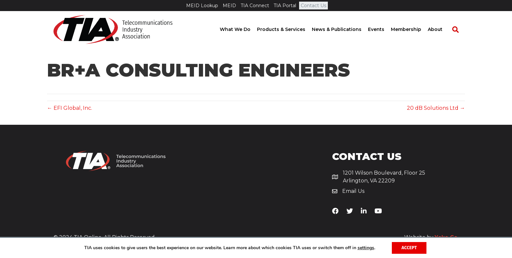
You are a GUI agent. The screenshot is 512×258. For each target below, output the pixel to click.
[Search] (458, 29)
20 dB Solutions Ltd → (436, 108)
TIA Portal (285, 5)
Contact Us (313, 5)
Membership (412, 29)
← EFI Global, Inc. (69, 108)
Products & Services (287, 29)
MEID (229, 5)
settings (366, 248)
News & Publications (343, 29)
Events (382, 29)
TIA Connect (255, 5)
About (441, 29)
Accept (409, 248)
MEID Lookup (202, 5)
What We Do (241, 29)
